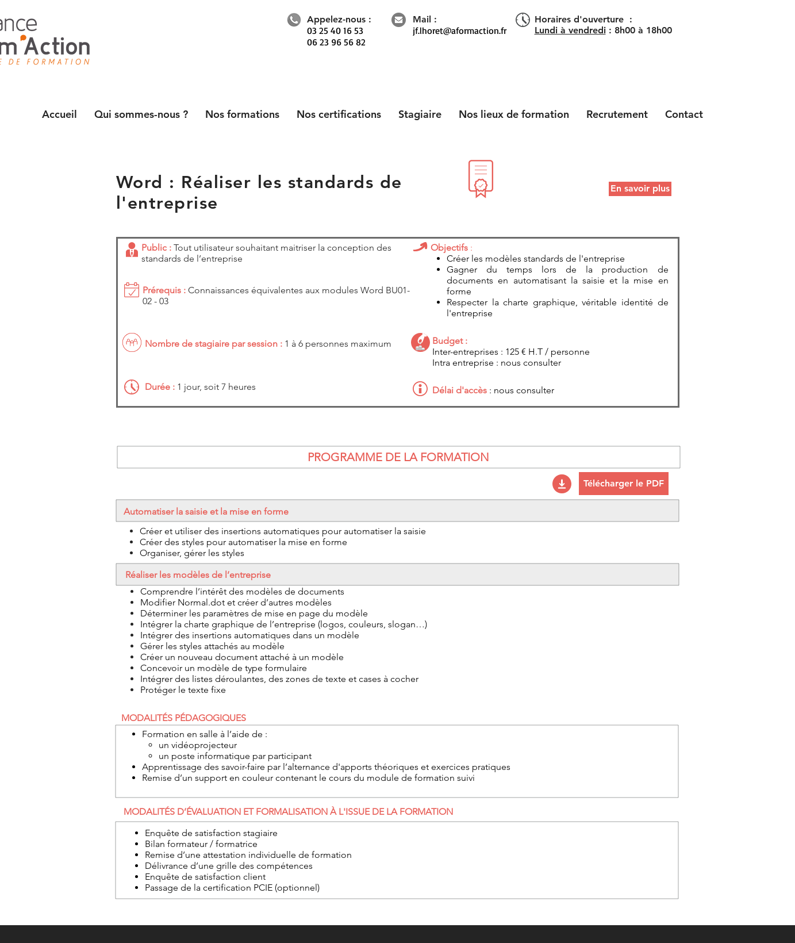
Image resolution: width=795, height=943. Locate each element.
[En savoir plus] (640, 189)
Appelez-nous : (339, 19)
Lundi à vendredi (570, 30)
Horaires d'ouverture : (583, 19)
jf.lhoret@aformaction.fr (459, 30)
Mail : (425, 19)
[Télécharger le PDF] (624, 483)
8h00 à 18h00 (643, 30)
